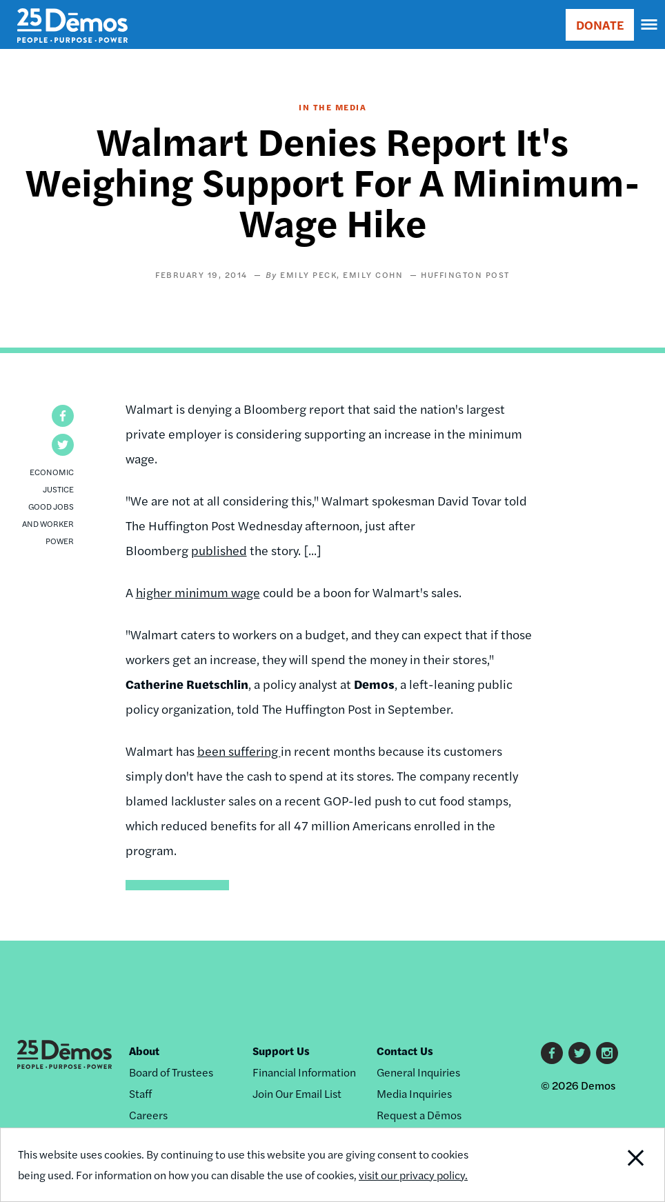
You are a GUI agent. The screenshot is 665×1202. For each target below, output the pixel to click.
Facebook (552, 1053)
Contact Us (405, 1051)
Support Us (281, 1051)
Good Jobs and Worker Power (48, 523)
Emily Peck (308, 274)
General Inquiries (418, 1072)
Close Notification (602, 1164)
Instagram (607, 1053)
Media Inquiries (414, 1093)
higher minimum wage (198, 592)
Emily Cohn (373, 274)
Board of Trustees (171, 1072)
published (219, 550)
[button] (63, 416)
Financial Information (304, 1072)
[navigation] (650, 24)
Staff (140, 1093)
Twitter (579, 1053)
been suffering (239, 750)
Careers (148, 1115)
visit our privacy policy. (413, 1175)
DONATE (600, 24)
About (144, 1051)
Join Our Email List (296, 1093)
